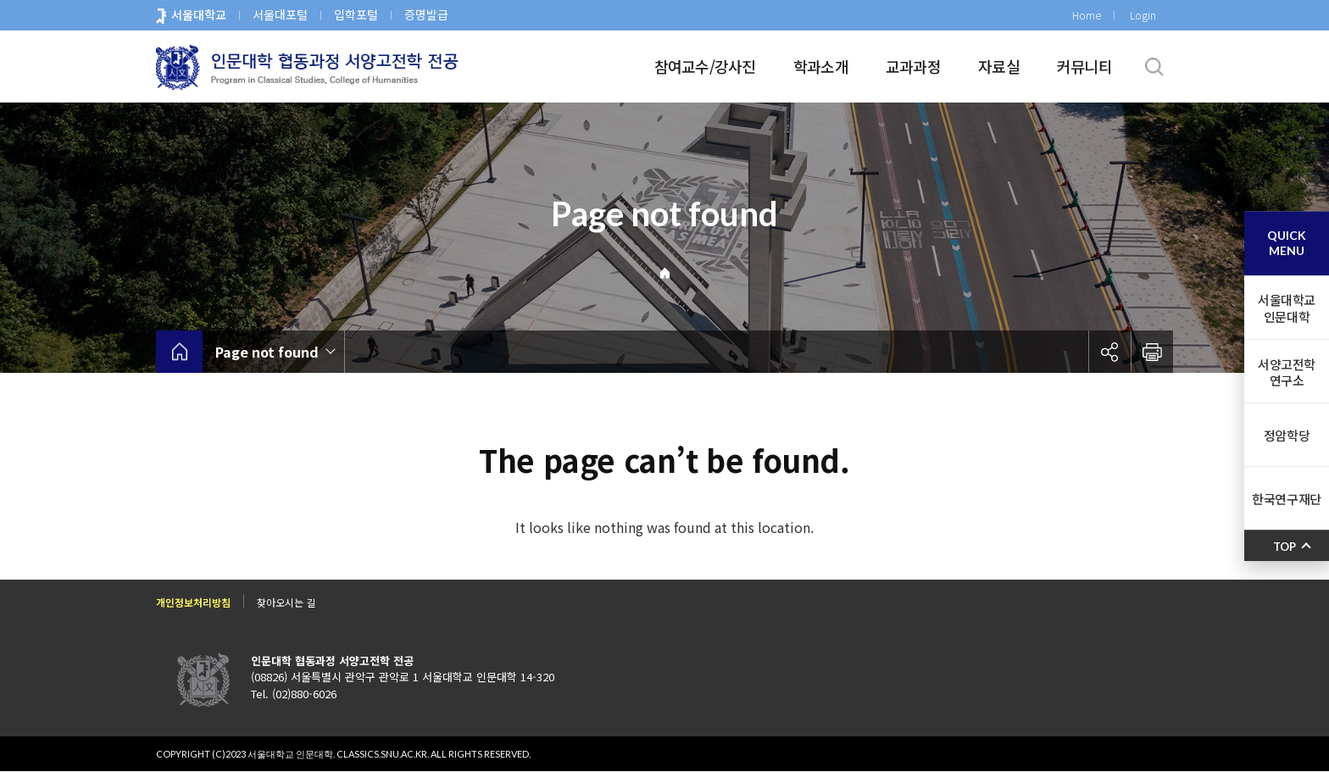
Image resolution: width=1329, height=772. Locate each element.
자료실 (999, 66)
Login (1143, 15)
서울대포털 (280, 14)
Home (1086, 15)
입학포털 (356, 14)
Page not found (267, 352)
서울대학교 (198, 14)
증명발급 (426, 14)
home (179, 351)
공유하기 (1109, 351)
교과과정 (913, 66)
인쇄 (1152, 351)
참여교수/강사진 (705, 66)
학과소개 (820, 66)
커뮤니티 (1084, 66)
